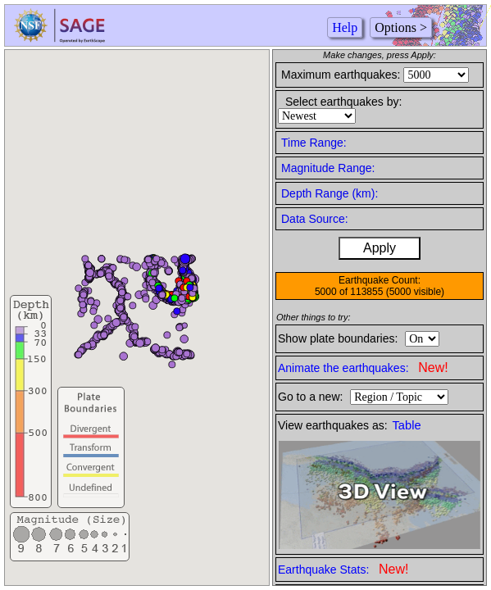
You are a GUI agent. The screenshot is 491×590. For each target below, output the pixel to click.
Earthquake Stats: (343, 569)
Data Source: (314, 218)
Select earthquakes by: (343, 101)
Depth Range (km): (329, 193)
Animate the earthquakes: (363, 367)
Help (344, 27)
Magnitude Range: (328, 168)
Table (407, 425)
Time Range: (314, 142)
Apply (379, 248)
